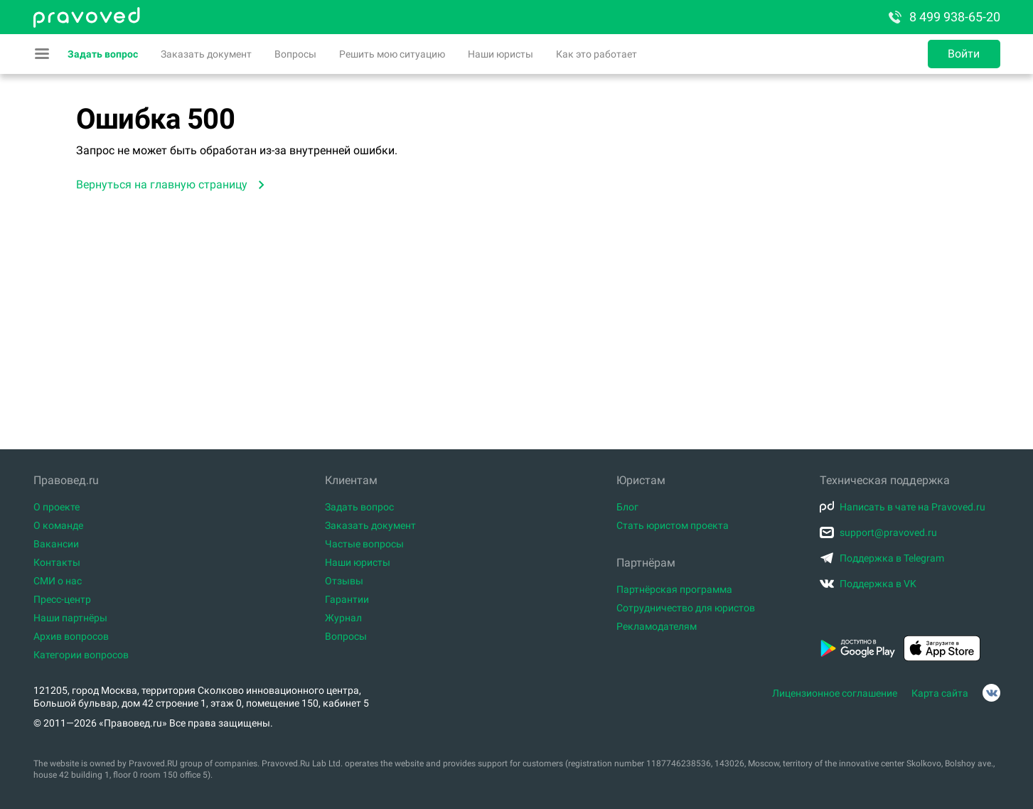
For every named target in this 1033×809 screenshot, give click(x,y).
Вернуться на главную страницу (161, 184)
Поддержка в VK (868, 583)
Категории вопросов (81, 654)
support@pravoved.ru (878, 532)
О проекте (56, 507)
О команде (58, 525)
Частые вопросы (364, 544)
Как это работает (596, 54)
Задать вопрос (103, 54)
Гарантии (347, 599)
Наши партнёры (70, 617)
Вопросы (295, 54)
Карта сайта (939, 693)
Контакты (56, 562)
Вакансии (56, 544)
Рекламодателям (656, 626)
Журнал (343, 617)
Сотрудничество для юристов (685, 608)
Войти (964, 53)
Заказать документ (206, 54)
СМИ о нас (57, 580)
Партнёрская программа (674, 589)
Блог (627, 507)
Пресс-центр (62, 599)
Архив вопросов (71, 636)
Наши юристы (500, 54)
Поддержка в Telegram (882, 558)
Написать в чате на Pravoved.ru (902, 506)
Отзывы (344, 580)
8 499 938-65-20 (943, 17)
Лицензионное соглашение (834, 693)
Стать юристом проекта (672, 525)
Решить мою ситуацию (392, 54)
